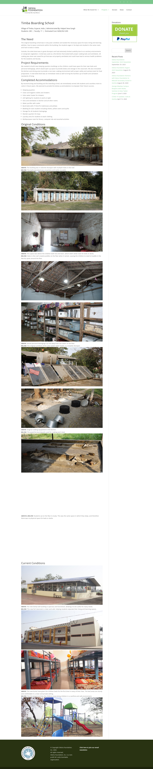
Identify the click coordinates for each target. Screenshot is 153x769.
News (122, 10)
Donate (114, 10)
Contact (129, 10)
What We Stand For (90, 10)
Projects (104, 10)
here (85, 747)
